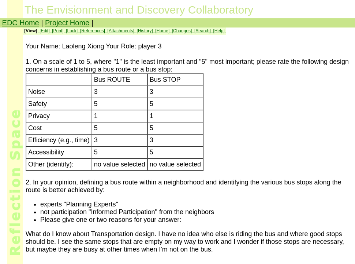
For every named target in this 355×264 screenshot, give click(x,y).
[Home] (162, 30)
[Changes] (182, 30)
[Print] (58, 30)
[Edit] (44, 30)
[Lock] (72, 30)
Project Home (67, 23)
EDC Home (20, 23)
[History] (144, 30)
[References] (92, 30)
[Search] (202, 30)
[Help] (219, 30)
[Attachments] (120, 30)
